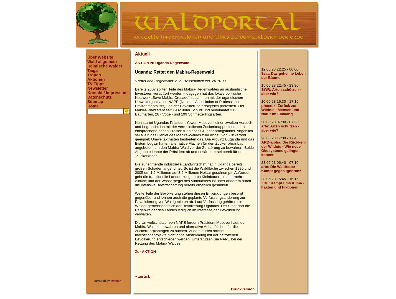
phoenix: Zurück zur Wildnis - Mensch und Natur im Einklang (280, 110)
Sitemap (95, 101)
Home (93, 106)
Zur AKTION (145, 252)
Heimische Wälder (104, 66)
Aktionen (96, 79)
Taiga (92, 70)
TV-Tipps (96, 84)
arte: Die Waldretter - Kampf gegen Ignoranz (281, 169)
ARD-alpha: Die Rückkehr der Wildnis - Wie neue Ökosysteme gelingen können (283, 148)
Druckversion (243, 289)
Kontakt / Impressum (107, 93)
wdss (116, 280)
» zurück (142, 276)
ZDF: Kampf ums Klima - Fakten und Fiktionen (282, 185)
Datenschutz (99, 97)
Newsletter (97, 88)
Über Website (100, 57)
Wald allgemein (102, 61)
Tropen (94, 75)
